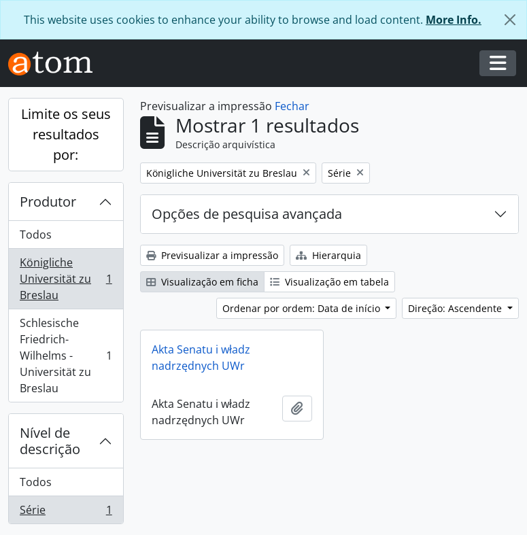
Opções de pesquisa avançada (247, 214)
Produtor (48, 201)
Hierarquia (328, 255)
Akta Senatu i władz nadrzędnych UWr (201, 357)
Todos (36, 234)
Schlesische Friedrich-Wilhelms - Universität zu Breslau (65, 355)
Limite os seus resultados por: (66, 134)
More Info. (453, 19)
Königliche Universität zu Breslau (65, 279)
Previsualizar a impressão (212, 255)
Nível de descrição (50, 441)
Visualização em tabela (329, 281)
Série (65, 512)
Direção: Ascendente (456, 308)
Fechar (292, 106)
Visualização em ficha (202, 281)
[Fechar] (510, 20)
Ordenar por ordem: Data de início (302, 308)
